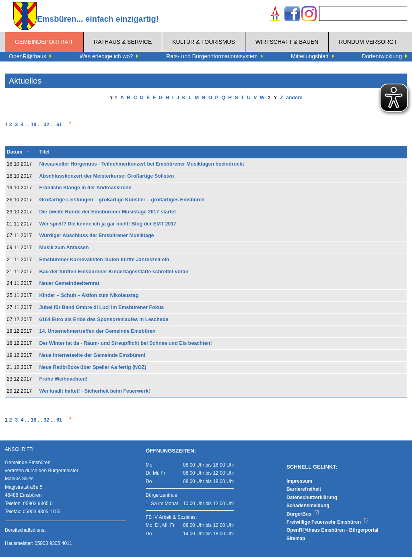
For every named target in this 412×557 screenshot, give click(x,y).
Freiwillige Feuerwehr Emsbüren (327, 522)
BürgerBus (302, 514)
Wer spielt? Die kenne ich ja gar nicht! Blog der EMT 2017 (108, 224)
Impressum (299, 481)
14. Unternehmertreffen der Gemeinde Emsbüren (97, 331)
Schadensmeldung (308, 505)
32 (46, 124)
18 (33, 124)
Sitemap (295, 538)
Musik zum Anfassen (64, 247)
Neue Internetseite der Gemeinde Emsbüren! (92, 355)
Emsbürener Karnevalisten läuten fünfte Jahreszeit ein (104, 259)
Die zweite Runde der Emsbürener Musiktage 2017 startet (107, 212)
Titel (44, 152)
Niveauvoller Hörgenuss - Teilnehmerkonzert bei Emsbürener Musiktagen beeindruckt (141, 164)
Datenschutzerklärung (311, 497)
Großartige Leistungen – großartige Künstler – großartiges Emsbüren (122, 200)
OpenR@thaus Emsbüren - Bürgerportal (332, 530)
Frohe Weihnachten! (63, 379)
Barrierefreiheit (303, 489)
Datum (15, 152)
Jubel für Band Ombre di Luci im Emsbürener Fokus (101, 307)
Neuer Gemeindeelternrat (69, 283)
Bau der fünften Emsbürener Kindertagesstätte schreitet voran (114, 271)
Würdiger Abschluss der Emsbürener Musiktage (96, 235)
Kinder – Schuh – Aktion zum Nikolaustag (89, 295)
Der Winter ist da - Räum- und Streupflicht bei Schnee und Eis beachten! (125, 343)
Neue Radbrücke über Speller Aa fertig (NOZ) (92, 367)
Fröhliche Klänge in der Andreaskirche (85, 187)
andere (294, 97)
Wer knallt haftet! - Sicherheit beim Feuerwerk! (94, 391)
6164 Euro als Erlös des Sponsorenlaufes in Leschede (104, 319)
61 (59, 124)
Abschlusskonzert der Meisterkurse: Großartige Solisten (106, 176)
